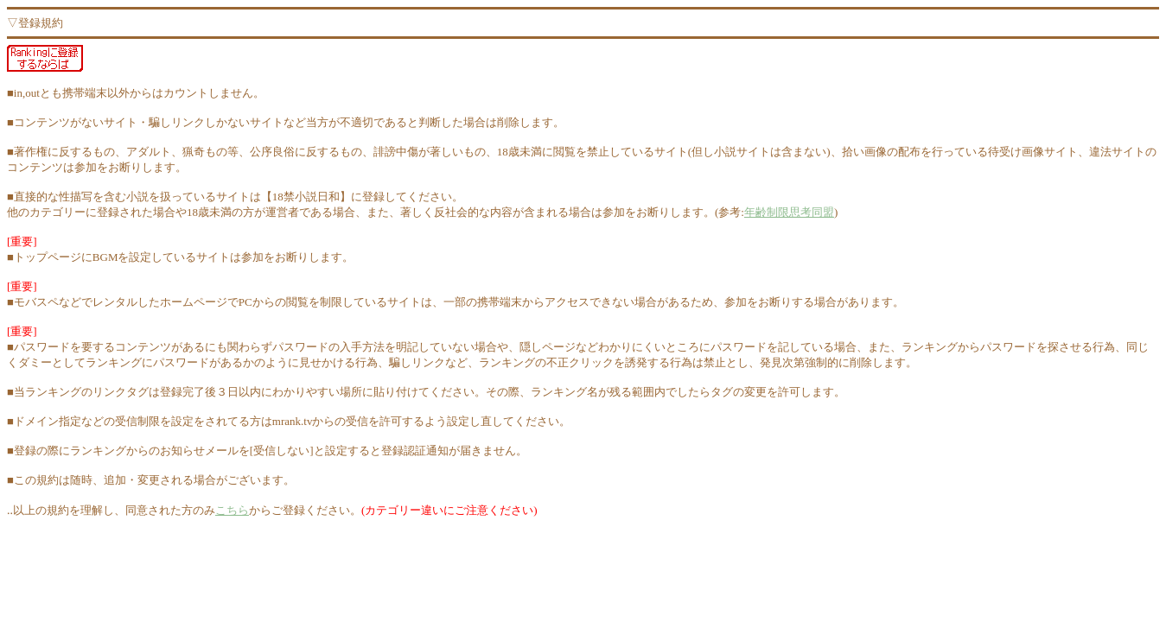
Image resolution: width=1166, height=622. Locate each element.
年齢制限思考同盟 (789, 212)
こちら (232, 510)
